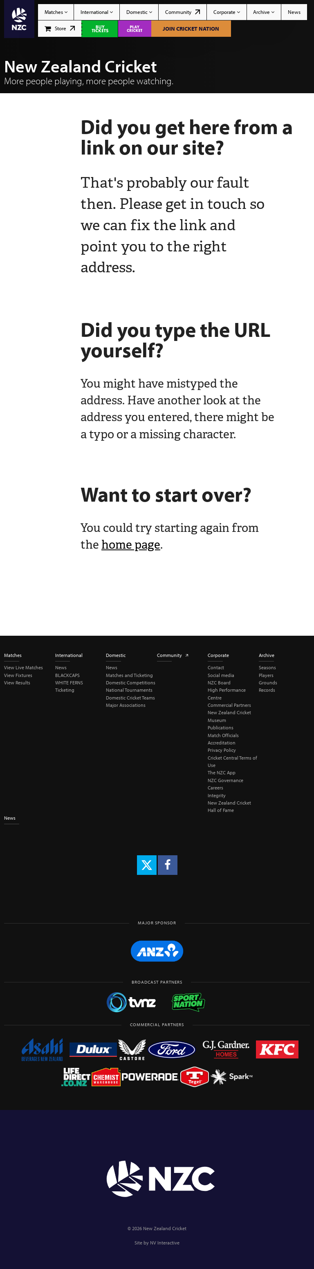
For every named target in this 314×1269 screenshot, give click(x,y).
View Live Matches (23, 667)
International (97, 12)
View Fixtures (18, 675)
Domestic (139, 12)
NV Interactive (164, 1243)
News (294, 12)
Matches (56, 12)
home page (130, 544)
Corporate (226, 12)
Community (182, 12)
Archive (263, 12)
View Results (17, 682)
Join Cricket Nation (191, 28)
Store (60, 28)
